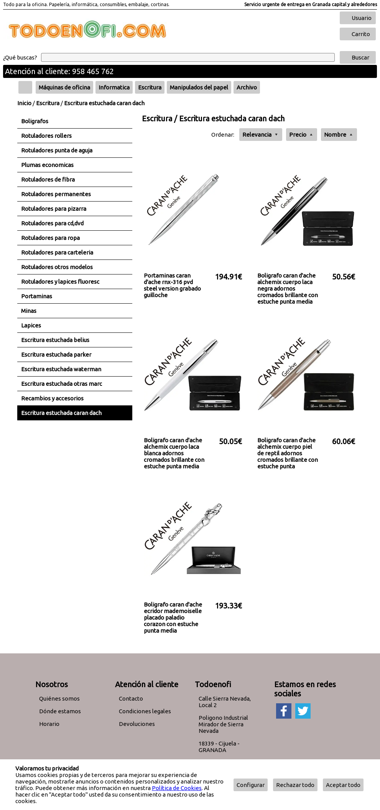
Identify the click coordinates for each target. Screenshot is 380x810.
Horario (49, 724)
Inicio (24, 103)
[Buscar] (188, 57)
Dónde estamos (60, 711)
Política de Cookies (177, 788)
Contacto (131, 698)
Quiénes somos (59, 698)
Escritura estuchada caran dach (104, 103)
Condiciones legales (145, 711)
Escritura (47, 103)
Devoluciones (137, 724)
